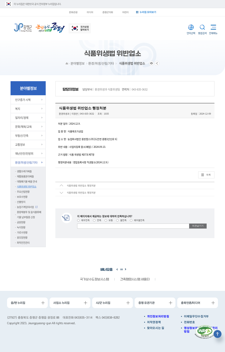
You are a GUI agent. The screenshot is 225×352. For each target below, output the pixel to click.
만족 (97, 220)
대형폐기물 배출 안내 (27, 181)
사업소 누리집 (61, 303)
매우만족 (83, 220)
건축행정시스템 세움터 (134, 279)
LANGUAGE (191, 27)
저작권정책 (154, 322)
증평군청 (23, 27)
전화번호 (189, 322)
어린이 (125, 12)
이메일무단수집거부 (196, 316)
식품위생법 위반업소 (26, 186)
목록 (208, 174)
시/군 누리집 (103, 303)
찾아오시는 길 (155, 328)
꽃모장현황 (22, 237)
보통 (109, 220)
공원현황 (21, 222)
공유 (157, 63)
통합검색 (202, 27)
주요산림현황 (23, 191)
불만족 (121, 220)
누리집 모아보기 (148, 12)
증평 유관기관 (146, 303)
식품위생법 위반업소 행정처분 (81, 185)
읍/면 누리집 (18, 303)
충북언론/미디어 (190, 303)
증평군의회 (107, 12)
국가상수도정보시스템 (94, 279)
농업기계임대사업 (25, 207)
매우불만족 (137, 220)
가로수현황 (22, 232)
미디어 (90, 12)
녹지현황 (21, 227)
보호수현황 (22, 196)
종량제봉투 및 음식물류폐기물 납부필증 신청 (29, 214)
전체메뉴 (212, 27)
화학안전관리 (23, 242)
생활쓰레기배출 (24, 171)
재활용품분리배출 (25, 176)
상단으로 (217, 334)
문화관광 (73, 12)
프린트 (151, 63)
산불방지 (21, 202)
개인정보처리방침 (158, 316)
